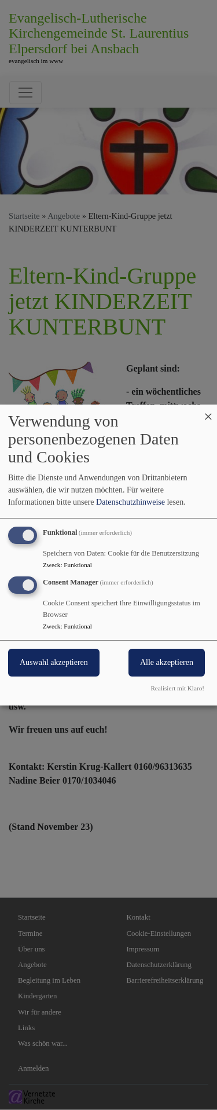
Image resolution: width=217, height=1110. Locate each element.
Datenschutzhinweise (130, 502)
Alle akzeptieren (166, 662)
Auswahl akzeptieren (54, 662)
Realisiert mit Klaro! (177, 688)
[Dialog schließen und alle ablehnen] (208, 412)
